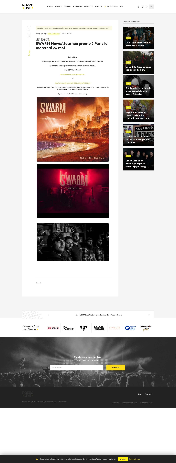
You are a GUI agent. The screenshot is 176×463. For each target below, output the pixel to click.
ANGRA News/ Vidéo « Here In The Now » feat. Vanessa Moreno (99, 315)
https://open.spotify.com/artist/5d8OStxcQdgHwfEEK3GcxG (72, 83)
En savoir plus (134, 459)
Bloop (65, 404)
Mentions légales (146, 405)
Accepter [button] (123, 459)
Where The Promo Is (54, 34)
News (49, 7)
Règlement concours (129, 405)
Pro (121, 7)
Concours (88, 7)
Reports (58, 7)
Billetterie (110, 7)
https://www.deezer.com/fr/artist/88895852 (72, 74)
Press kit (116, 405)
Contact (148, 394)
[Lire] (71, 218)
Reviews (67, 7)
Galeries (98, 7)
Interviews (77, 7)
